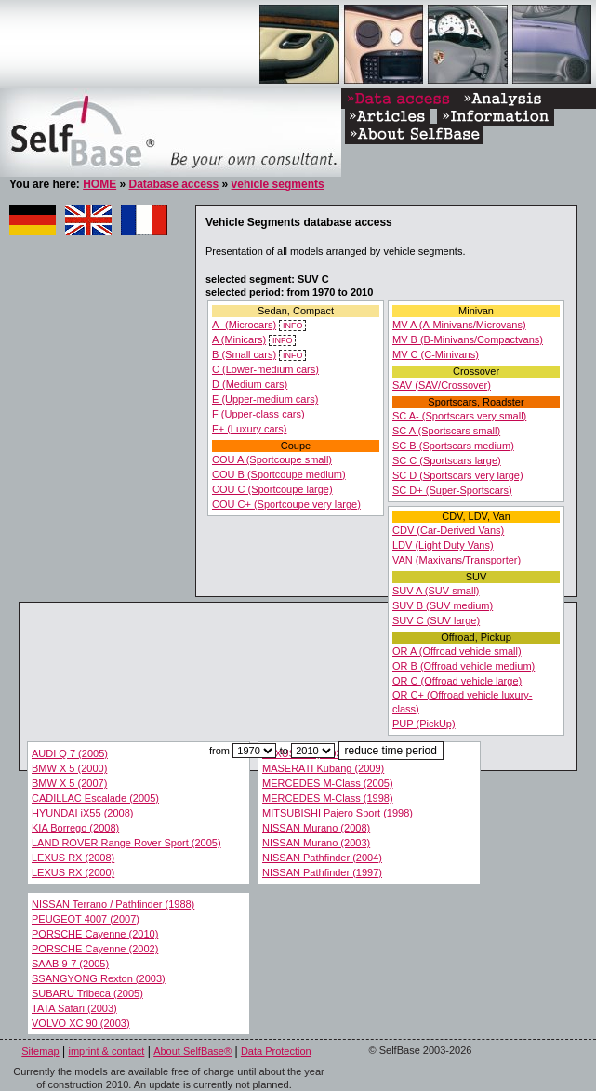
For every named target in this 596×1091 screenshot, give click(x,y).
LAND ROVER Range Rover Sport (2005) (126, 842)
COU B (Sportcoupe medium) (279, 474)
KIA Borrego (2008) (75, 827)
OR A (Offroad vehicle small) (457, 651)
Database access (173, 184)
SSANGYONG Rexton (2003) (99, 978)
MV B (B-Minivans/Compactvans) (467, 339)
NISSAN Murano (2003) (316, 842)
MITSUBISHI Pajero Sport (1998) (337, 812)
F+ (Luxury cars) (249, 428)
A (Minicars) (239, 339)
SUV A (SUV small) (436, 590)
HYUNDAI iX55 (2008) (82, 812)
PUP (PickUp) (424, 723)
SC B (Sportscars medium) (453, 445)
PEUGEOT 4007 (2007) (85, 919)
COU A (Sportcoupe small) (272, 459)
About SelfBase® (192, 1051)
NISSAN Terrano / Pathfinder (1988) (113, 904)
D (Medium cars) (249, 384)
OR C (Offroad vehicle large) (457, 680)
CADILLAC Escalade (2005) (95, 798)
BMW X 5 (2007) (69, 783)
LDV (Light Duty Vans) (443, 545)
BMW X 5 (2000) (69, 768)
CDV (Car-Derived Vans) (448, 530)
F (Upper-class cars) (258, 413)
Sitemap (40, 1051)
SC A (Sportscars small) (446, 430)
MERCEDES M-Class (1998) (327, 798)
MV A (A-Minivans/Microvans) (459, 324)
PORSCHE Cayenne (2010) (95, 933)
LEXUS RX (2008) (73, 857)
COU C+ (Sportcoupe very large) (286, 504)
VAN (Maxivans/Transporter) (456, 559)
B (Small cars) (244, 354)
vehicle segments (278, 184)
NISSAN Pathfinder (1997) (322, 872)
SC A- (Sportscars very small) (459, 415)
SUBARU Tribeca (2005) (87, 993)
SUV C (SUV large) (436, 620)
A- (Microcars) (244, 324)
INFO (292, 326)
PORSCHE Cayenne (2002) (95, 948)
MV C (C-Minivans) (435, 354)
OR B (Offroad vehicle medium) (463, 666)
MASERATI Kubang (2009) (323, 768)
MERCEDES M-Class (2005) (327, 783)
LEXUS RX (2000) (73, 872)
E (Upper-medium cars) (265, 399)
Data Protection (276, 1051)
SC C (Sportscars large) (446, 460)
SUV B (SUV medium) (442, 605)
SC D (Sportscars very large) (457, 475)
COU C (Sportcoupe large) (272, 489)
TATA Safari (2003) (74, 1008)
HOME (99, 184)
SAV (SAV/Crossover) (441, 385)
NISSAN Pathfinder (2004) (322, 857)
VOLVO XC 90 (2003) (81, 1023)
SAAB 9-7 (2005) (70, 963)
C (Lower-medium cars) (265, 369)
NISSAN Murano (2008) (316, 827)
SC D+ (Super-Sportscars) (452, 490)
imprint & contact (106, 1051)
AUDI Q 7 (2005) (70, 753)
